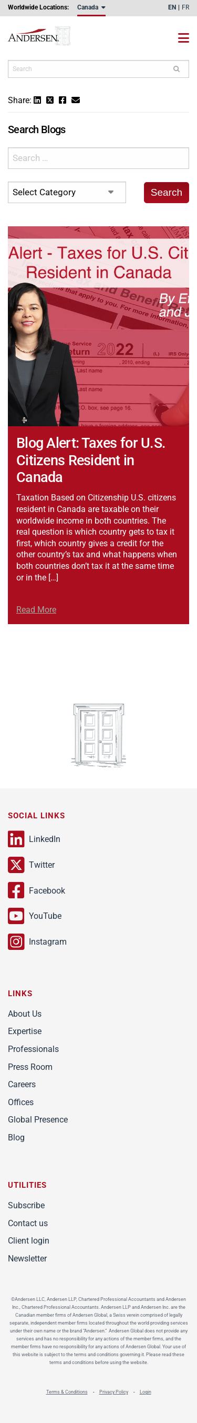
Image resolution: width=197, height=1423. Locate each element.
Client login (28, 1241)
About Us (25, 1014)
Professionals (33, 1049)
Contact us (28, 1223)
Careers (22, 1084)
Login (145, 1392)
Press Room (30, 1067)
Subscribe (26, 1205)
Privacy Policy (113, 1392)
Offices (21, 1102)
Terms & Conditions (67, 1392)
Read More (36, 610)
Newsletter (27, 1259)
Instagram (37, 942)
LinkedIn (34, 839)
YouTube (34, 916)
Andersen (50, 38)
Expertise (25, 1031)
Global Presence (38, 1120)
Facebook (36, 890)
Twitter (31, 865)
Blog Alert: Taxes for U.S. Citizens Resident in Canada (90, 460)
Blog (16, 1138)
